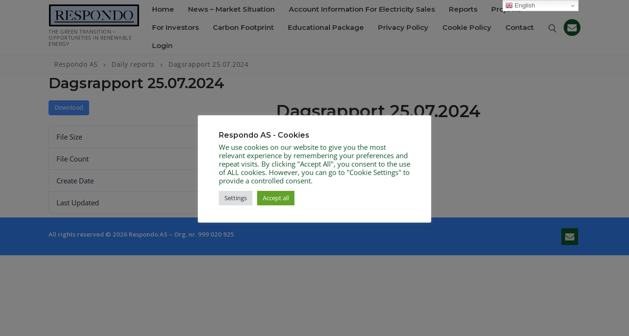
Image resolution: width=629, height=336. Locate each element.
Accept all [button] (276, 198)
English (520, 5)
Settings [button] (235, 198)
